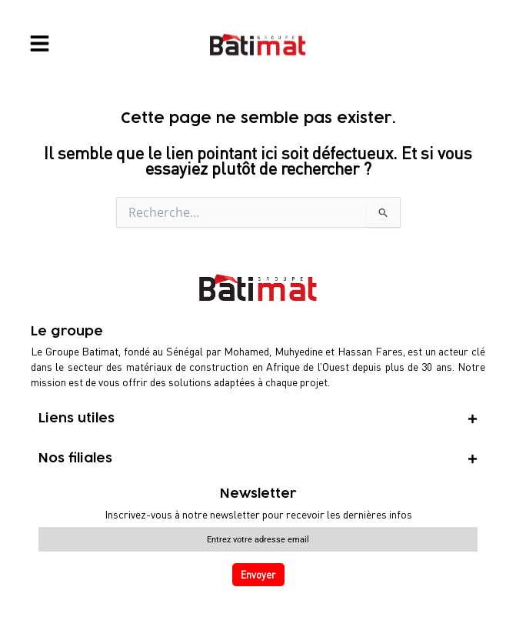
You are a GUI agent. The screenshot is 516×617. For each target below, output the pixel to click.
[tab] (258, 418)
